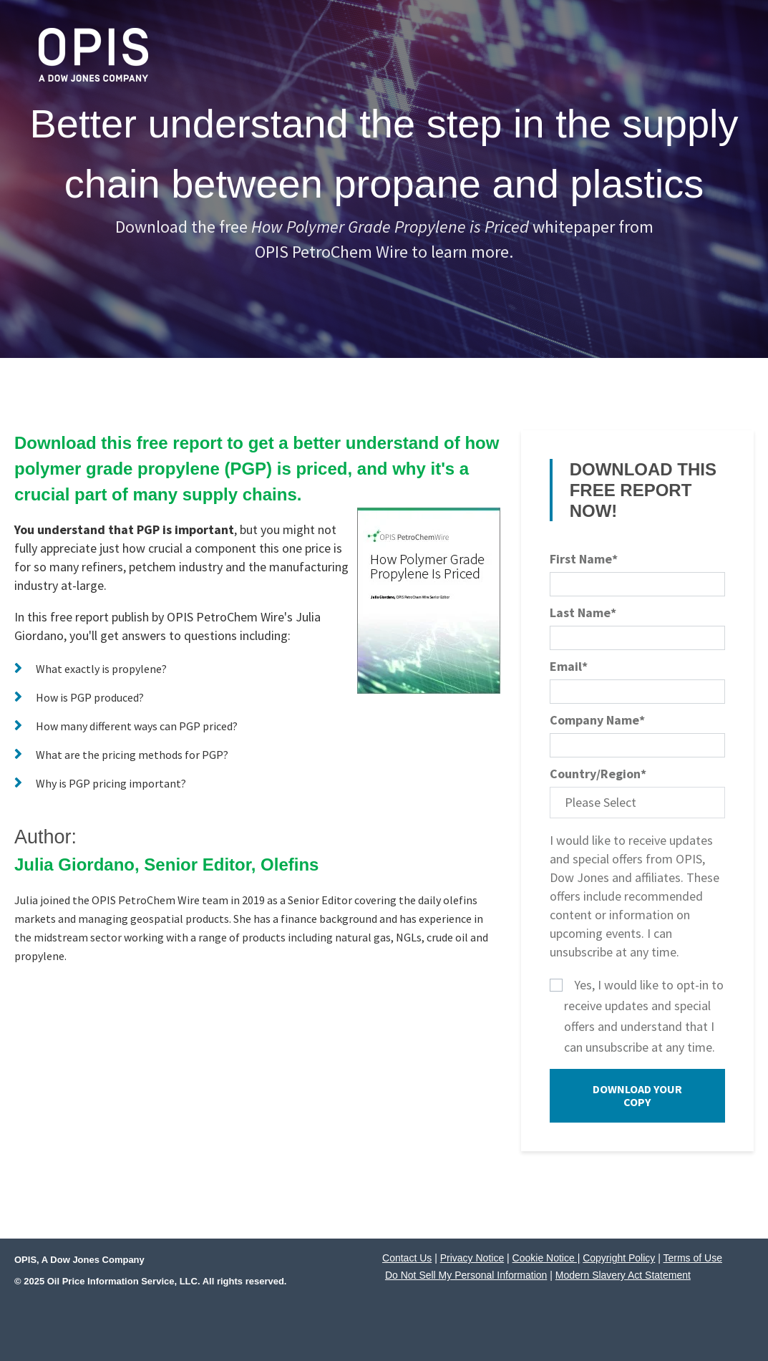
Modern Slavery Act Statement (623, 1275)
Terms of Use (693, 1258)
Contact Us (407, 1258)
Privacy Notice (472, 1258)
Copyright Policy (619, 1258)
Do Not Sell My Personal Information (466, 1275)
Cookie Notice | (546, 1258)
